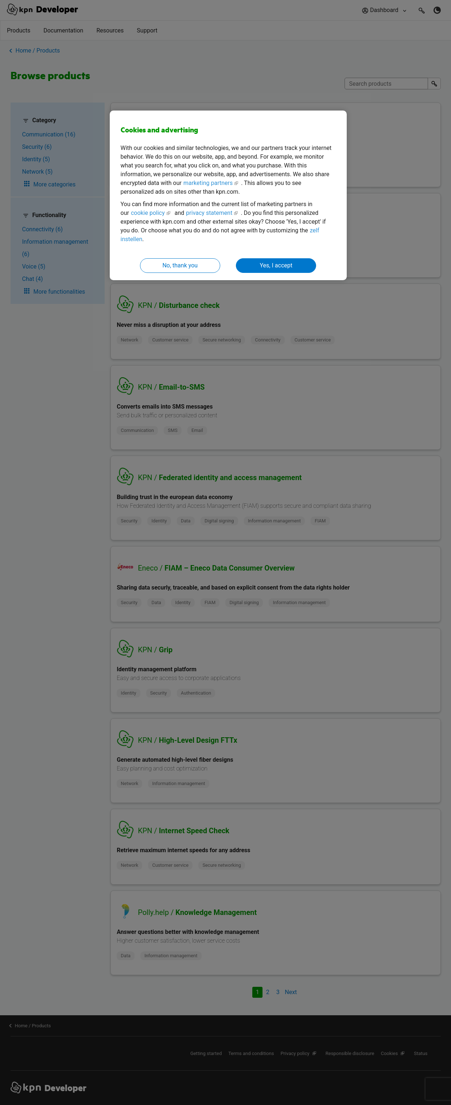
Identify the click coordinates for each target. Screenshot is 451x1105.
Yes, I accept (276, 265)
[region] (228, 195)
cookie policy (148, 212)
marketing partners (208, 182)
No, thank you (180, 265)
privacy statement (209, 212)
